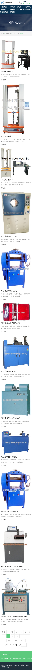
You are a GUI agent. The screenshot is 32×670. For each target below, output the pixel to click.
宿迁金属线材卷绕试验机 (10, 418)
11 (22, 636)
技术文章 (4, 9)
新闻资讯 (28, 7)
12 (27, 636)
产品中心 (20, 7)
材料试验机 (12, 12)
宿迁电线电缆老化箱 (9, 236)
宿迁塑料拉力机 (7, 136)
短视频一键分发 (17, 658)
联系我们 (12, 9)
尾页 (22, 640)
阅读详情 (3, 80)
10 (17, 636)
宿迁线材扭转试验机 (9, 457)
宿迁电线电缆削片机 (9, 291)
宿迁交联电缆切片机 (9, 371)
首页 (2, 33)
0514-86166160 (27, 3)
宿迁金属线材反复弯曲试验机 (12, 566)
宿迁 (19, 33)
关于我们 (12, 7)
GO (24, 645)
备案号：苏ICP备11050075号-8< (18, 667)
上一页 (10, 632)
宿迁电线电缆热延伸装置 (10, 323)
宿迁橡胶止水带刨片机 (9, 511)
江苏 (14, 33)
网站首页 (4, 7)
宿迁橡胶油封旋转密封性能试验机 (14, 616)
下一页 (15, 640)
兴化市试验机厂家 (6, 658)
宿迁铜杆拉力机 (7, 71)
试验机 (28, 667)
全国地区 (8, 33)
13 (9, 640)
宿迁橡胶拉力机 (7, 180)
